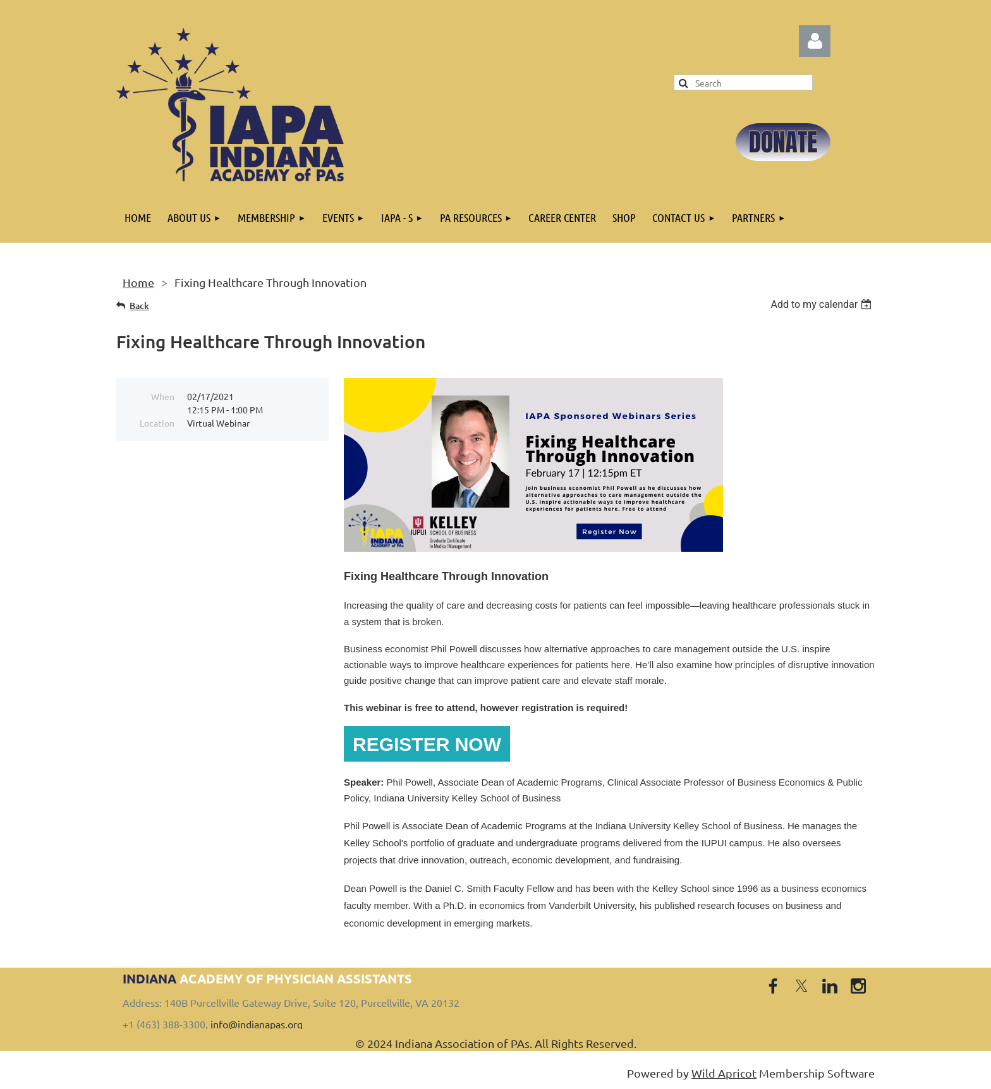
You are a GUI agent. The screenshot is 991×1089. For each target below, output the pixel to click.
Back (139, 306)
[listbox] (822, 304)
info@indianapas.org (256, 1024)
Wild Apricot (724, 1073)
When (162, 396)
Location (157, 423)
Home (138, 282)
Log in (814, 41)
